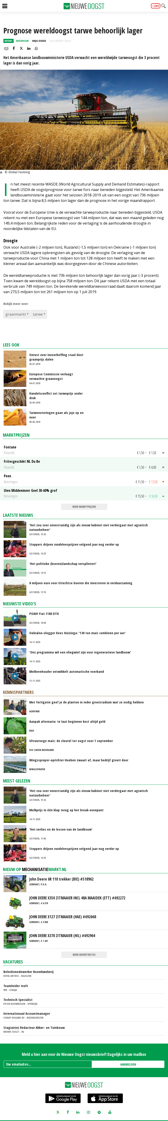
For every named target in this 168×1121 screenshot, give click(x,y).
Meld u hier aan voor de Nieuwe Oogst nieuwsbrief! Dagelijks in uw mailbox (84, 1054)
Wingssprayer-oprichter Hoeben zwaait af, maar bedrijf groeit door (78, 760)
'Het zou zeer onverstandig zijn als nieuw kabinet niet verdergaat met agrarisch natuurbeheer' (88, 527)
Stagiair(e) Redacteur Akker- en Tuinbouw (34, 1027)
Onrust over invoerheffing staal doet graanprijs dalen (56, 356)
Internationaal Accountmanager (26, 1013)
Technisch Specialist (17, 999)
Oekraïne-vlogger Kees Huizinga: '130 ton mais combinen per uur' (77, 633)
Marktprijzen (16, 435)
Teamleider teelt (15, 985)
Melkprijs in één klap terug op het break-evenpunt (66, 810)
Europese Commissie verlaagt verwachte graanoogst (51, 376)
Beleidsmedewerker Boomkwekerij (28, 971)
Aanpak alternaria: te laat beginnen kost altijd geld (67, 721)
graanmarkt (15, 314)
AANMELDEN (128, 1064)
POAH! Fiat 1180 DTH (44, 613)
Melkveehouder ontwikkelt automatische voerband (66, 671)
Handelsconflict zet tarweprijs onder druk (56, 395)
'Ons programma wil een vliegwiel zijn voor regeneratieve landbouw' (80, 652)
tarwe (38, 314)
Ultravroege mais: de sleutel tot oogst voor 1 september (71, 740)
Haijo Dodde (39, 40)
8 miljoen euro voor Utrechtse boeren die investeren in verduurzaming (80, 583)
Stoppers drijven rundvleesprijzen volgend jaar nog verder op (74, 544)
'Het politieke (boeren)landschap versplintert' (62, 563)
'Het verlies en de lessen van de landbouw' (60, 829)
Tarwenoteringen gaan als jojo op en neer (56, 414)
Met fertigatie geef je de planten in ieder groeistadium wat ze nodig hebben (86, 702)
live (156, 5)
